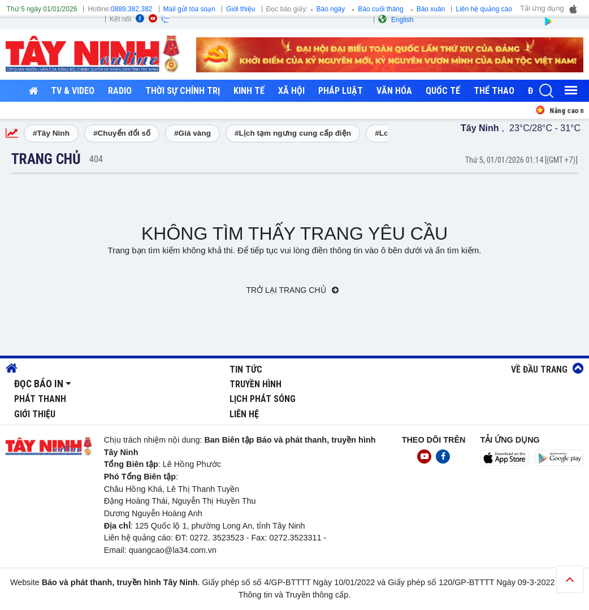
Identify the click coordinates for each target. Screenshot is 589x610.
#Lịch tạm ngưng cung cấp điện (293, 133)
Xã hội (291, 90)
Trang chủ (46, 158)
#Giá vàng (192, 133)
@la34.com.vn (190, 550)
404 (96, 159)
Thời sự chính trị (182, 90)
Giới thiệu (240, 9)
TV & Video (72, 90)
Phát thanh (40, 398)
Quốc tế (443, 90)
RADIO (120, 90)
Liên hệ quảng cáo (484, 9)
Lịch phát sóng (262, 398)
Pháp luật (340, 90)
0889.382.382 (131, 9)
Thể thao (494, 90)
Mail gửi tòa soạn (189, 9)
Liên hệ (244, 414)
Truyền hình (255, 384)
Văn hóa (394, 90)
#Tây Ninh (51, 133)
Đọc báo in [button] (38, 384)
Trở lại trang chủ (292, 290)
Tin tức (245, 369)
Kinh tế (249, 90)
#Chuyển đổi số (121, 133)
